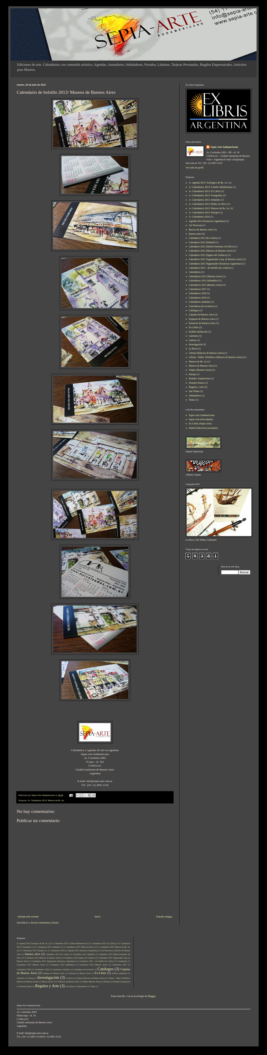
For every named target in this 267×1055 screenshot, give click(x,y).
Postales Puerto (196, 382)
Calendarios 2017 (197, 289)
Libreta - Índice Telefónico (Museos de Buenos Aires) (216, 357)
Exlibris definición (198, 331)
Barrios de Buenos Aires (201, 229)
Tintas (192, 399)
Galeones (193, 335)
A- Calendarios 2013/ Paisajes (204, 212)
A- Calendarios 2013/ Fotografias (205, 195)
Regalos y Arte (196, 387)
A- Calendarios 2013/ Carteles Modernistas (210, 187)
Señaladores (195, 395)
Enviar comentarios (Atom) (44, 922)
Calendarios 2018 (197, 293)
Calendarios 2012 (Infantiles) (203, 280)
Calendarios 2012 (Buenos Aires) (205, 276)
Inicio (97, 916)
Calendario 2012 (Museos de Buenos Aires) (211, 250)
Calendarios (195, 272)
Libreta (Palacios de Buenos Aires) (206, 353)
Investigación (195, 344)
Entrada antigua (164, 916)
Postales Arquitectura (199, 378)
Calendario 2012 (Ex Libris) (203, 238)
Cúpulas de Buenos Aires (201, 314)
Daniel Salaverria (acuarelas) (203, 427)
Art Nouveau (195, 225)
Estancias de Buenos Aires (202, 323)
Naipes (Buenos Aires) (200, 369)
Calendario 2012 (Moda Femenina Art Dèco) (211, 246)
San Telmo (194, 391)
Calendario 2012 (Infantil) (202, 242)
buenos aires (195, 233)
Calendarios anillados (199, 301)
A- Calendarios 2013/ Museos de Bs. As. (46, 800)
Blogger (152, 996)
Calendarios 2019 (197, 297)
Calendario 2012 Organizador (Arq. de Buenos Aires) (215, 259)
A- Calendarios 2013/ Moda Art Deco (208, 203)
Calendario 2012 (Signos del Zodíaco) (208, 255)
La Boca (193, 348)
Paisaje (192, 374)
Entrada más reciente (28, 916)
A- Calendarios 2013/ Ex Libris (204, 191)
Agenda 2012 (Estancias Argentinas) (207, 221)
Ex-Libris (193, 327)
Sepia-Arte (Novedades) (201, 419)
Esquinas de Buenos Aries (202, 319)
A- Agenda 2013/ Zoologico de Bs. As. (208, 182)
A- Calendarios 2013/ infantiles (204, 199)
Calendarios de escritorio (201, 306)
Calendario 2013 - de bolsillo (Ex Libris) (209, 267)
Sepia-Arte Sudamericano (224, 146)
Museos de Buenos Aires (201, 365)
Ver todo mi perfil (195, 167)
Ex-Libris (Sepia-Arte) (200, 423)
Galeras (192, 340)
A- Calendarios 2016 (199, 216)
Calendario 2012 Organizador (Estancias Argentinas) (215, 263)
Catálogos (194, 310)
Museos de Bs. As (198, 361)
